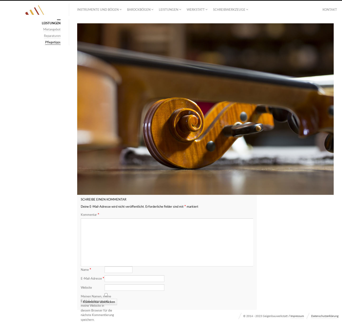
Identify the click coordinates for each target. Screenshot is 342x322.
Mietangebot (52, 29)
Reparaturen (52, 36)
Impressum (297, 316)
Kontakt (330, 9)
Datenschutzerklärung (324, 316)
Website (86, 287)
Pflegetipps (53, 42)
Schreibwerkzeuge (229, 9)
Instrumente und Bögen (98, 9)
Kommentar (90, 214)
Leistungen (168, 9)
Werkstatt (196, 9)
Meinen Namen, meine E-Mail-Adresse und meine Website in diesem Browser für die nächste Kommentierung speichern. (97, 308)
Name (86, 269)
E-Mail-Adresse (92, 278)
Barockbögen (139, 9)
